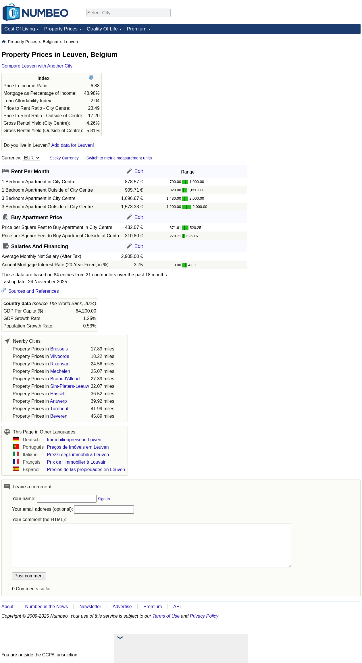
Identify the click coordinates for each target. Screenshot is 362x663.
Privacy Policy (204, 616)
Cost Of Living (19, 29)
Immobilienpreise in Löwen (74, 439)
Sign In (104, 499)
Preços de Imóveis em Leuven (78, 447)
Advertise (122, 606)
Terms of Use (166, 616)
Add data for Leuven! (72, 145)
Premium (137, 29)
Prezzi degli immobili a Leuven (78, 454)
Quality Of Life (102, 29)
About (7, 606)
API (177, 606)
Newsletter (90, 606)
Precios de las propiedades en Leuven (86, 469)
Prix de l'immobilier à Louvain (77, 462)
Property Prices (61, 29)
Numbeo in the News (46, 606)
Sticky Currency (64, 158)
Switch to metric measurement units (119, 158)
